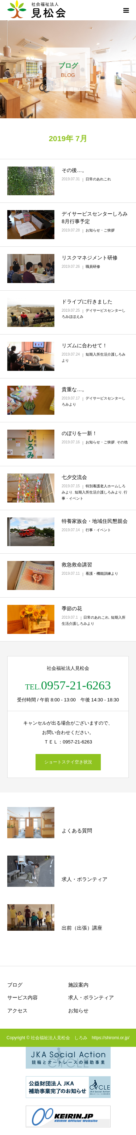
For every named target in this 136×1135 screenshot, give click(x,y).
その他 (122, 442)
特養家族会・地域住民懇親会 (95, 521)
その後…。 (74, 170)
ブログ (14, 985)
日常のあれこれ (98, 179)
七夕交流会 (74, 477)
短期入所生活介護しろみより (98, 492)
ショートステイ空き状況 (68, 762)
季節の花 (72, 608)
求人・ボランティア (91, 997)
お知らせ (78, 1010)
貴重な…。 (74, 389)
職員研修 (93, 267)
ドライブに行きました (87, 301)
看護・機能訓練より (102, 573)
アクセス (17, 1010)
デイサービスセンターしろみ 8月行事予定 (95, 217)
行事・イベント (98, 530)
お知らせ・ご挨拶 (100, 230)
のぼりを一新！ (79, 433)
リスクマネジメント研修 (90, 258)
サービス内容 (22, 997)
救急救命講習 (77, 565)
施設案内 (78, 985)
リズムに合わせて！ (84, 345)
